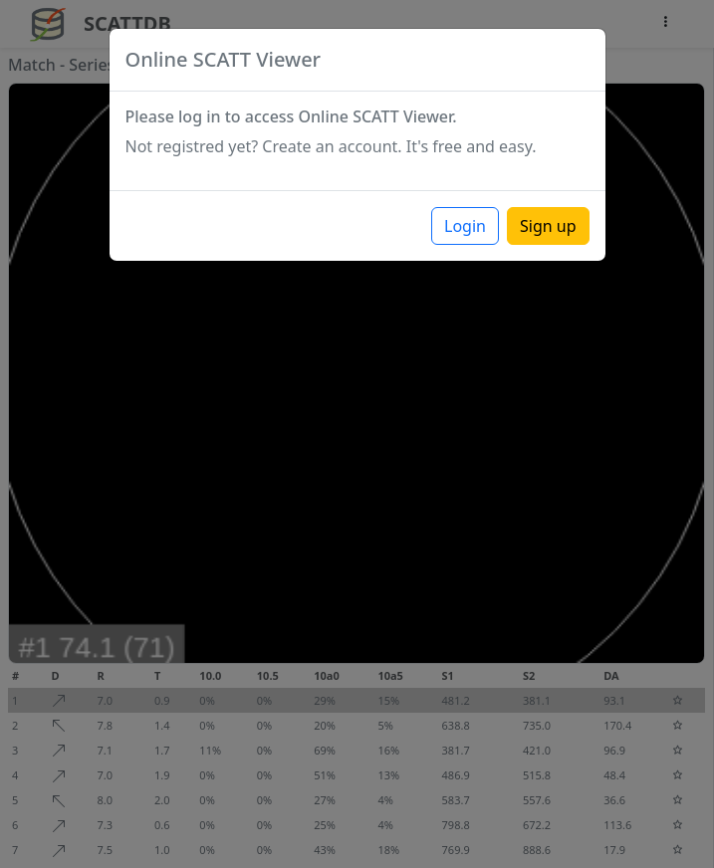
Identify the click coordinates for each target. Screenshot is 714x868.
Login (465, 226)
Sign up (548, 226)
